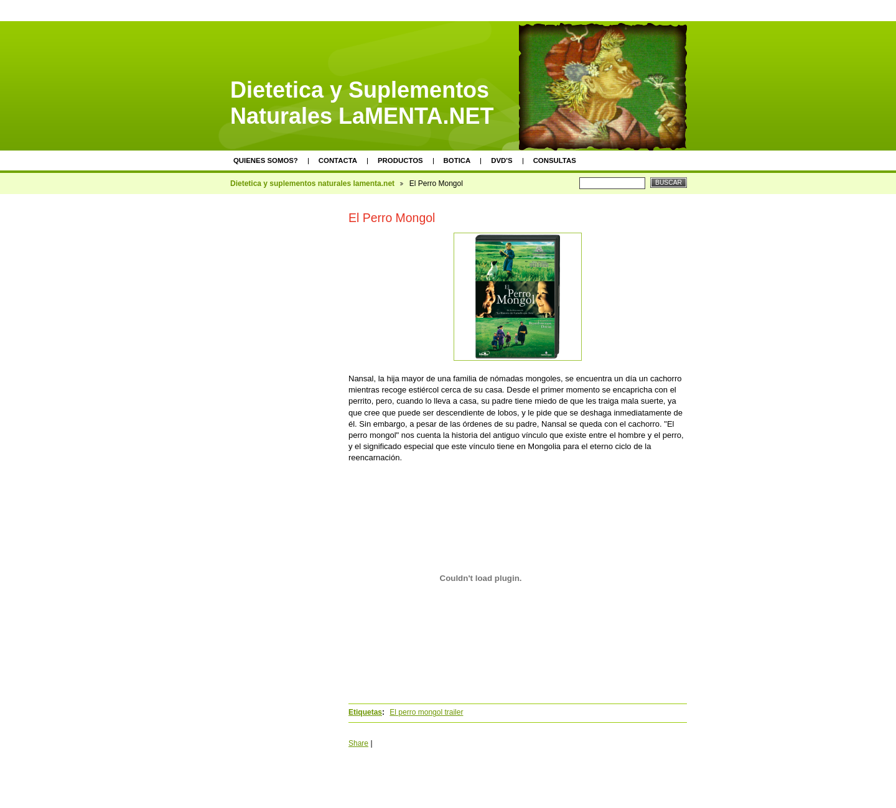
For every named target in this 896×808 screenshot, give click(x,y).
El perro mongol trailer (426, 712)
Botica (457, 160)
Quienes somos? (265, 160)
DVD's (501, 160)
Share (358, 743)
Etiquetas (365, 712)
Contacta (338, 160)
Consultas (554, 160)
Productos (400, 160)
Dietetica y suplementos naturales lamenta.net (312, 183)
